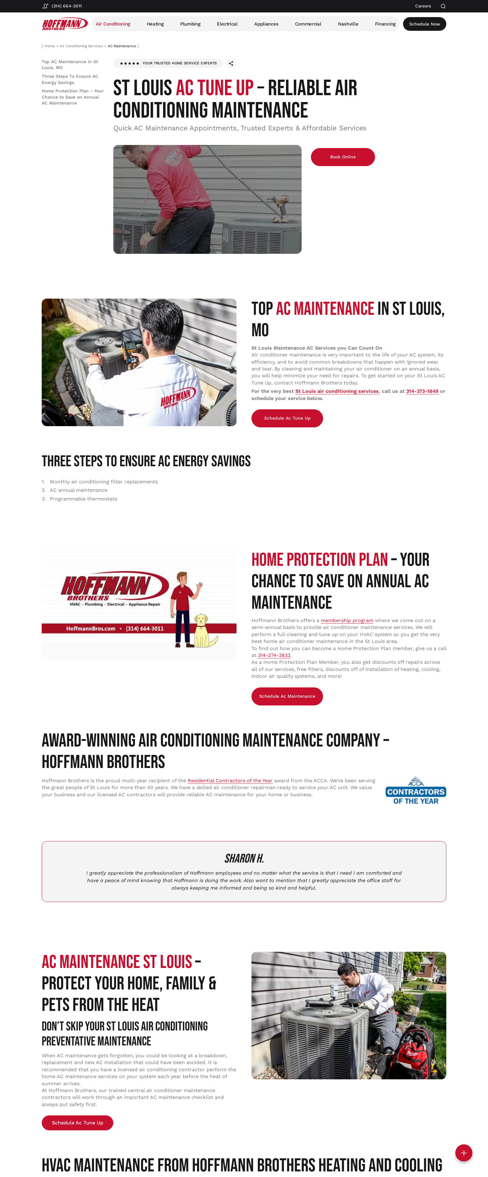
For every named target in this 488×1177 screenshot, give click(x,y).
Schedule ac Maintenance (287, 696)
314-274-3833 (274, 655)
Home (50, 46)
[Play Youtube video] (139, 604)
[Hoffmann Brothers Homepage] (65, 23)
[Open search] (443, 6)
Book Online (343, 156)
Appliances (266, 24)
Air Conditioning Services (81, 46)
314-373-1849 (422, 391)
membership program (347, 620)
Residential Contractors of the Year (230, 781)
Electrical (227, 24)
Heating (155, 24)
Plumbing (190, 24)
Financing (385, 24)
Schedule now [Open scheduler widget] (424, 23)
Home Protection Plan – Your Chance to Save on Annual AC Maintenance (73, 96)
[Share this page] (231, 63)
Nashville (348, 24)
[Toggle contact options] (463, 1152)
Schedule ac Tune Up (287, 418)
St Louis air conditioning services (337, 391)
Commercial (308, 24)
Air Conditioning (113, 24)
